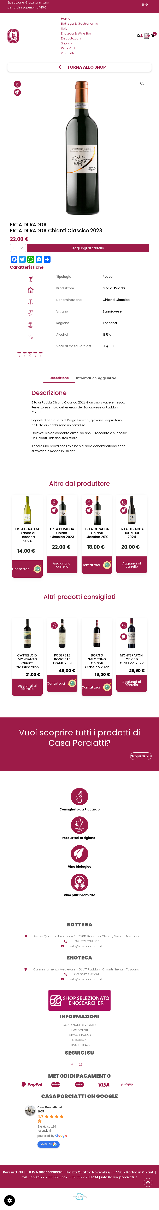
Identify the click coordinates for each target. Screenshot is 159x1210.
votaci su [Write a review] (49, 1144)
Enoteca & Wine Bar (76, 33)
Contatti (67, 53)
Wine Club (68, 48)
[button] (142, 83)
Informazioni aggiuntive (96, 378)
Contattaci (27, 569)
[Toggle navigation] (138, 36)
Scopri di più (141, 756)
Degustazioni (71, 38)
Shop (65, 43)
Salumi (66, 28)
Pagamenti (79, 1029)
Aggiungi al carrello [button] (62, 565)
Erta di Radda (114, 288)
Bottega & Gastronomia (79, 23)
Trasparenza (80, 1044)
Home (65, 18)
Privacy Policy (80, 1034)
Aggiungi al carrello (88, 248)
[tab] (59, 378)
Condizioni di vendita (79, 1025)
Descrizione (59, 378)
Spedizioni (79, 1039)
